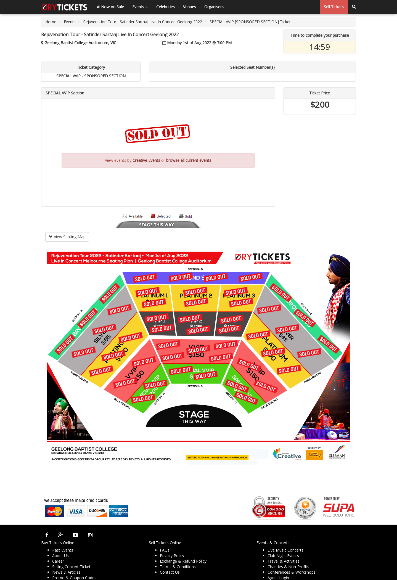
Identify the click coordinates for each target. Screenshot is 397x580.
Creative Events (146, 160)
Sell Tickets (334, 6)
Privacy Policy (172, 555)
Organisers (214, 6)
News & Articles (66, 572)
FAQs (165, 550)
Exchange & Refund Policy (183, 561)
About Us (60, 555)
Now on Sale (110, 6)
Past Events (62, 550)
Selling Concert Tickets (72, 566)
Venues (189, 6)
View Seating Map (67, 236)
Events (140, 6)
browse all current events (188, 160)
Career (58, 561)
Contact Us (170, 572)
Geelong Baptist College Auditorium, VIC (80, 42)
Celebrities (165, 6)
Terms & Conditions (178, 566)
